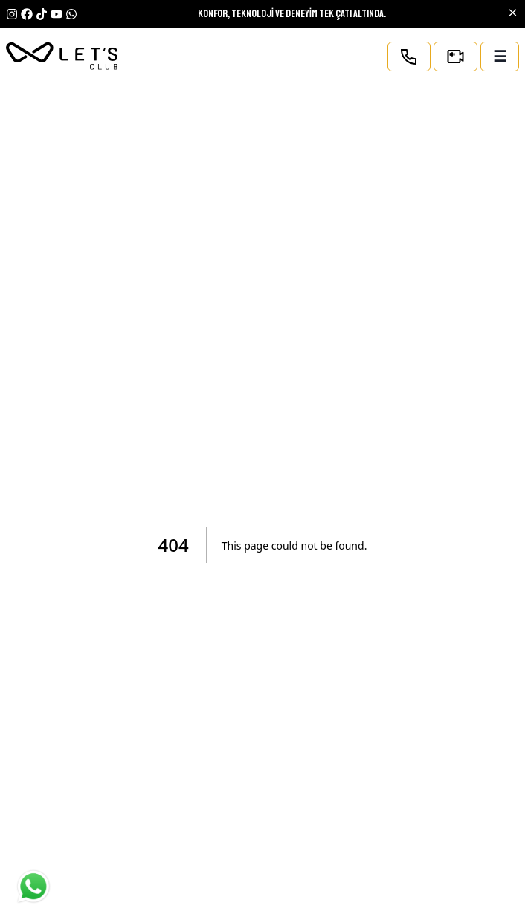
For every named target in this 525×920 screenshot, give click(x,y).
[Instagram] (12, 14)
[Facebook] (27, 14)
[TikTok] (42, 14)
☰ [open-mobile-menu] (499, 56)
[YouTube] (71, 14)
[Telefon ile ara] (409, 56)
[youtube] (56, 14)
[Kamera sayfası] (455, 56)
